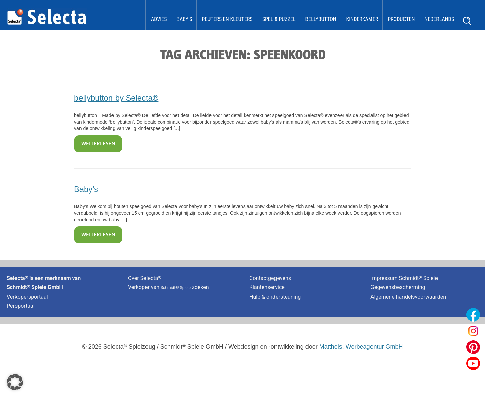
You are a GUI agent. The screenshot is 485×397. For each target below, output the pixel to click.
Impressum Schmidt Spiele (404, 278)
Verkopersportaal (27, 297)
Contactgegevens (270, 278)
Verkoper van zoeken (168, 287)
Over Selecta (144, 278)
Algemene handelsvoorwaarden (408, 297)
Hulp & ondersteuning (275, 297)
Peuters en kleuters (227, 19)
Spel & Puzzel (279, 19)
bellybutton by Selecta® (116, 97)
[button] (15, 382)
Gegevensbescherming (397, 287)
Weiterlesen (98, 144)
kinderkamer (362, 19)
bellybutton (320, 19)
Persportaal (21, 306)
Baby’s (184, 19)
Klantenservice (267, 287)
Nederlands (439, 19)
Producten (401, 19)
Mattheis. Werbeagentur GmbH (361, 346)
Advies (159, 19)
